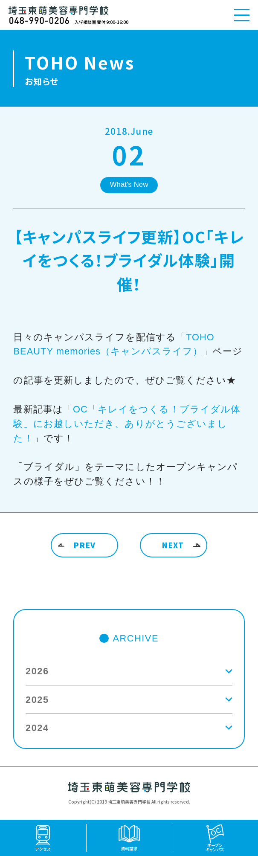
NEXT (173, 545)
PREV (85, 545)
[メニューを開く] (241, 15)
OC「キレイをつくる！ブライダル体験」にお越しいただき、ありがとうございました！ (127, 424)
